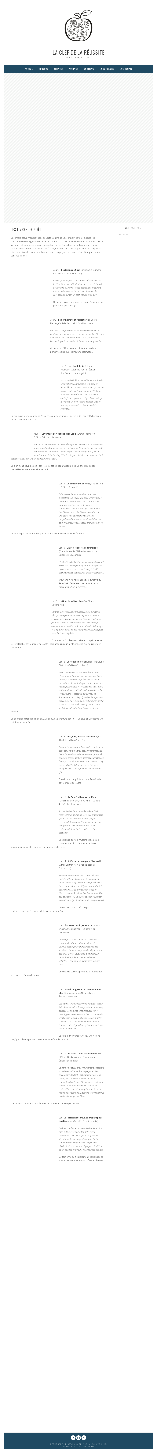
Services (58, 69)
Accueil (29, 69)
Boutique (89, 69)
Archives (73, 69)
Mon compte (126, 69)
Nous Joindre (107, 69)
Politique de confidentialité (79, 1447)
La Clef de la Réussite (79, 52)
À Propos (43, 69)
